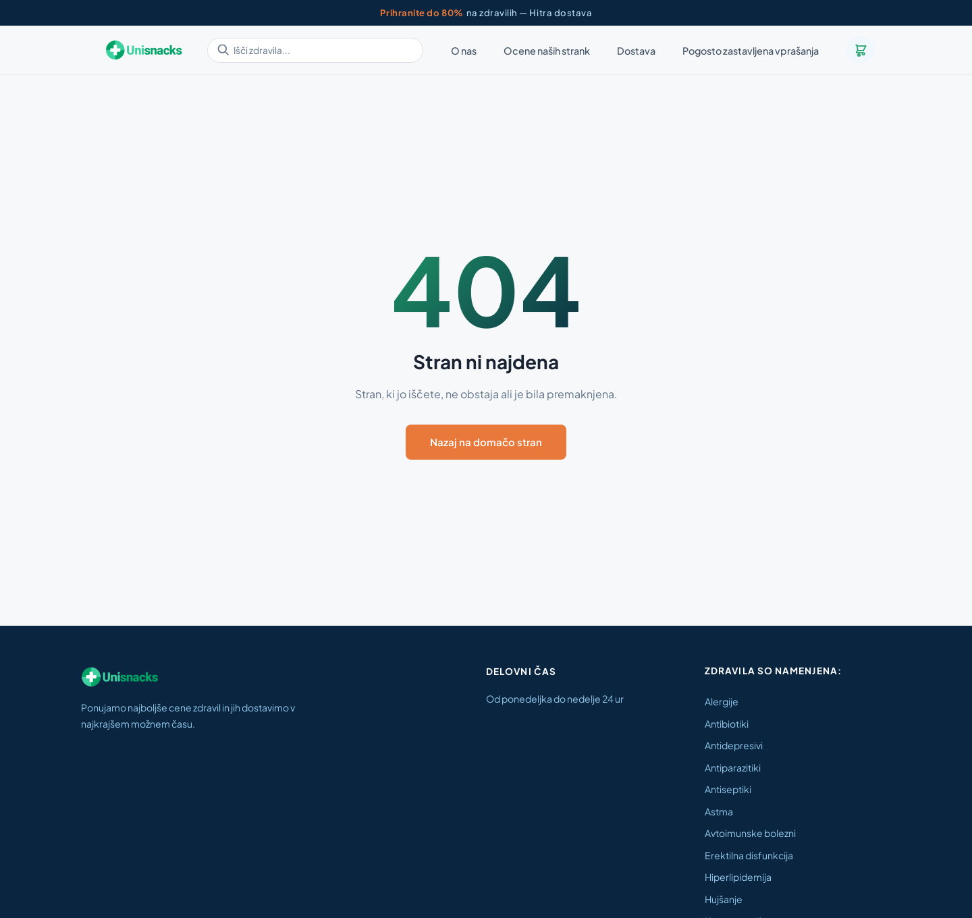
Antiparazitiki (733, 767)
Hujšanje (723, 899)
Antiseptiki (728, 789)
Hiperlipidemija (738, 877)
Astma (719, 811)
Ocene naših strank (547, 51)
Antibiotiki (727, 724)
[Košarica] (860, 50)
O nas (464, 51)
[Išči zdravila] (315, 50)
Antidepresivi (734, 745)
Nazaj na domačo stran (486, 441)
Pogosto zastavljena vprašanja (750, 51)
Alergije (721, 701)
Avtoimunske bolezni (750, 833)
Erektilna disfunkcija (749, 855)
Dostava (636, 51)
